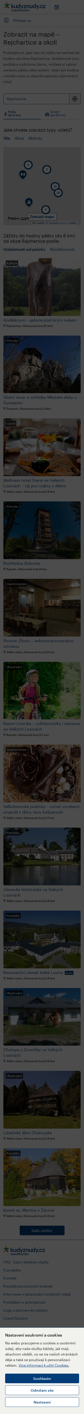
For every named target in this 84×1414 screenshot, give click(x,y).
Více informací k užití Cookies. (44, 1365)
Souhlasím (42, 1378)
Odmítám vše (42, 1390)
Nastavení (42, 1402)
